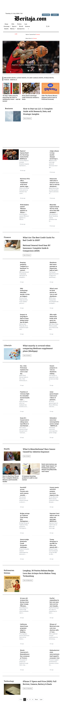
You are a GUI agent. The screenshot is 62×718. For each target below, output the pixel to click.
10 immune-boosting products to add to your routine (31, 472)
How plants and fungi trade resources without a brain (31, 91)
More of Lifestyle (27, 355)
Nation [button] (12, 28)
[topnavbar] (2, 2)
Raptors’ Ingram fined (30, 34)
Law (25, 24)
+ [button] (28, 28)
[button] (7, 57)
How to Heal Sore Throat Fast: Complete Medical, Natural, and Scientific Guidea (11, 472)
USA (12, 24)
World (21, 26)
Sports (14, 26)
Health (6, 28)
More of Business (27, 118)
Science (27, 26)
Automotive (20, 28)
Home (6, 24)
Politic (19, 24)
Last (41, 699)
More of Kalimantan (27, 580)
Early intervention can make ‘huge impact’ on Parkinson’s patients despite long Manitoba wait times (49, 467)
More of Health (26, 456)
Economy (7, 26)
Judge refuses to (29, 38)
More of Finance (26, 255)
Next (36, 699)
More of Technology (27, 688)
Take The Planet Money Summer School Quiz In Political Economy (50, 91)
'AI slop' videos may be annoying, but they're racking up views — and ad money (11, 92)
